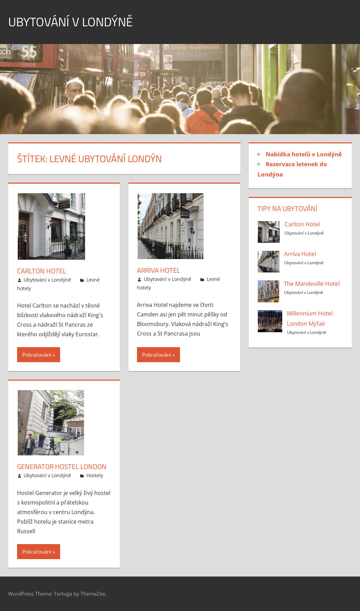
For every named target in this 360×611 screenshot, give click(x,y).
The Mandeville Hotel (312, 283)
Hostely (94, 475)
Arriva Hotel (158, 270)
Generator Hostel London (62, 466)
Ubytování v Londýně (70, 21)
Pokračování (36, 354)
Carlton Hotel (41, 271)
